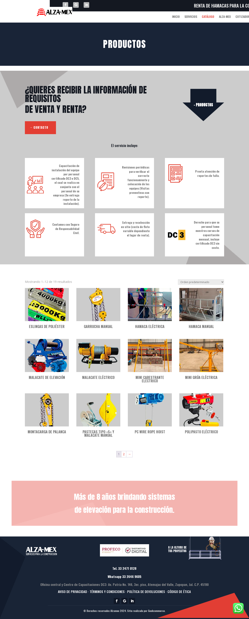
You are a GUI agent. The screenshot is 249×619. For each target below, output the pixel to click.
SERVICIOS (190, 17)
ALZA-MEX (225, 17)
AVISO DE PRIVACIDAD (72, 591)
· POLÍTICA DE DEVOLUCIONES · (146, 591)
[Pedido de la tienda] (201, 282)
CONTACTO (40, 127)
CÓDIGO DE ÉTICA (179, 591)
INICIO (176, 17)
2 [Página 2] (124, 454)
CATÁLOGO (208, 17)
